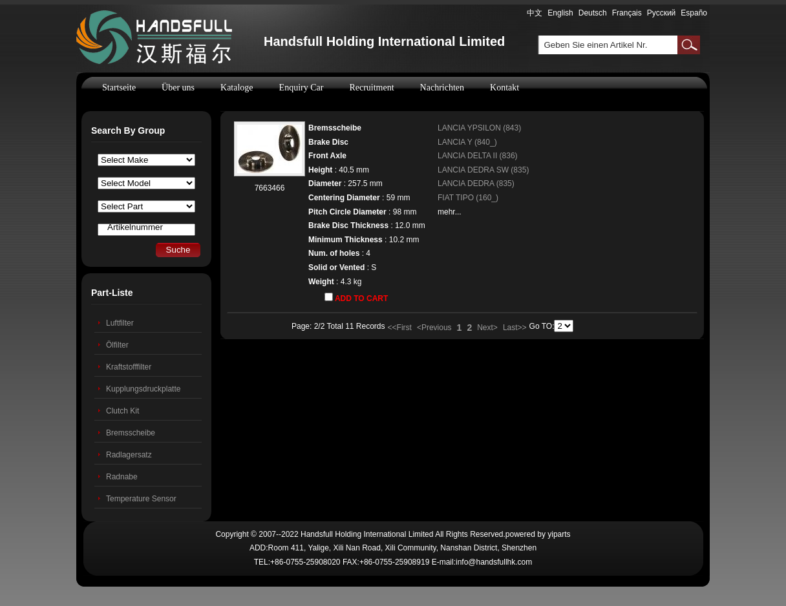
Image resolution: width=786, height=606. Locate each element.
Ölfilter (117, 345)
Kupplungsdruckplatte (143, 388)
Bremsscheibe (130, 432)
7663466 (270, 188)
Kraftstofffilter (128, 366)
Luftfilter (120, 323)
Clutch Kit (122, 410)
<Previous (434, 327)
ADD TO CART (356, 298)
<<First (400, 327)
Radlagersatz (129, 454)
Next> (487, 327)
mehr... (450, 211)
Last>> (515, 327)
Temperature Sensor (141, 498)
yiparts (558, 534)
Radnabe (122, 476)
